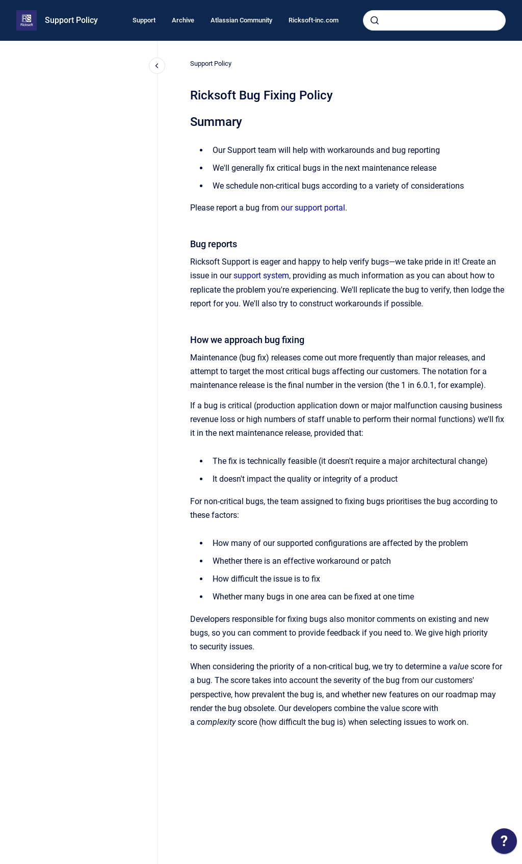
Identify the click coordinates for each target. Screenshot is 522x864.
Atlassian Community (241, 20)
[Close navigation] (157, 66)
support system (261, 275)
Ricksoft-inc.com (313, 20)
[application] (504, 843)
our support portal (313, 208)
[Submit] (375, 20)
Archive (183, 20)
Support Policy (71, 20)
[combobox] (434, 20)
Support (144, 20)
